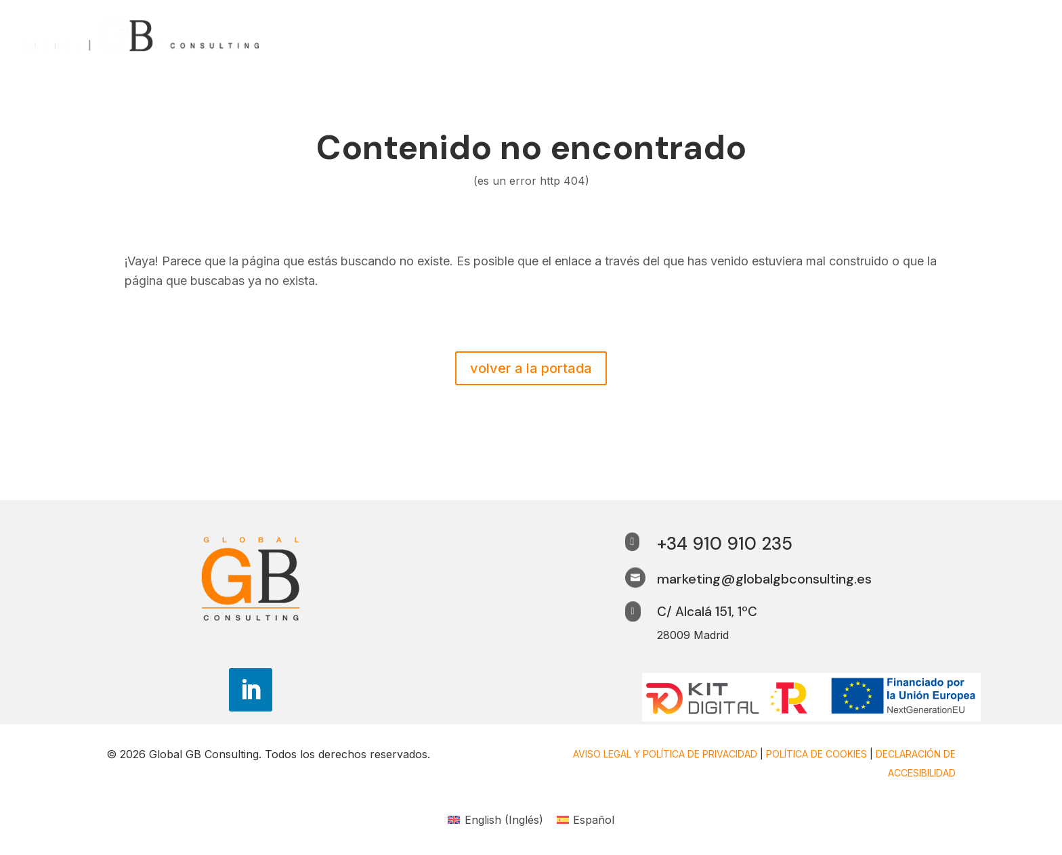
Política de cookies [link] (816, 754)
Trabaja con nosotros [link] (978, 35)
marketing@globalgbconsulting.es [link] (764, 579)
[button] (250, 689)
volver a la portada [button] (531, 368)
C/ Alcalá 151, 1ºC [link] (707, 611)
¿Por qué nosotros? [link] (758, 35)
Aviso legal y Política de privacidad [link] (665, 754)
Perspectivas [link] (864, 35)
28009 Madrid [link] (693, 635)
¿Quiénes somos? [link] (643, 35)
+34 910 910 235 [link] (724, 543)
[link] (141, 34)
